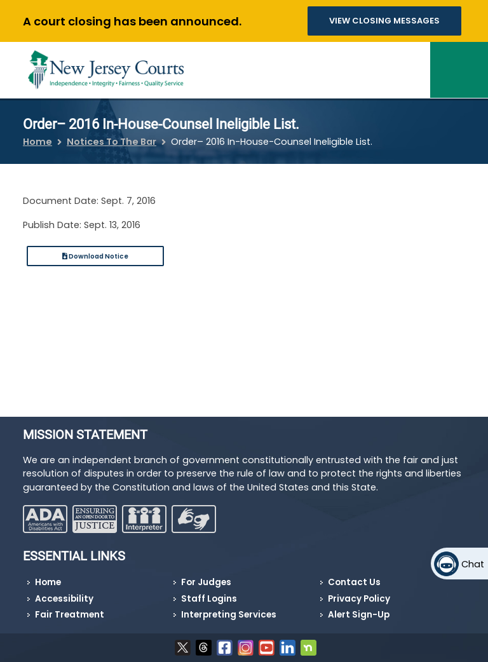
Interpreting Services (228, 615)
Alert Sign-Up (359, 615)
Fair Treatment (69, 615)
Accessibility (64, 599)
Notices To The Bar (111, 141)
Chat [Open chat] (472, 564)
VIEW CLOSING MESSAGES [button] (384, 21)
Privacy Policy (359, 599)
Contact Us (354, 582)
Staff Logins (209, 599)
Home (37, 141)
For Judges (206, 582)
